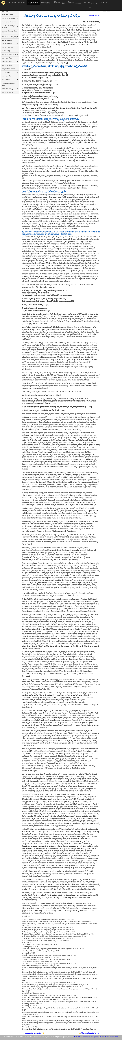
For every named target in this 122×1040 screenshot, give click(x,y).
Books (91, 2)
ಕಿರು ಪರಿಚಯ (10, 79)
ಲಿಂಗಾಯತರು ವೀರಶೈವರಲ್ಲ (10, 36)
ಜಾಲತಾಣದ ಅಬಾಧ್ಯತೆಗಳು (91, 1037)
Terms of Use (104, 1037)
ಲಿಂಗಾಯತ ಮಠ (10, 76)
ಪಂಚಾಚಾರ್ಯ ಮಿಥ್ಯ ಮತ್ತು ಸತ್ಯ (10, 32)
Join (90, 8)
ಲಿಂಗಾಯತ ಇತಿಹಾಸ (10, 15)
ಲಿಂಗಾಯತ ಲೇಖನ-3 (10, 65)
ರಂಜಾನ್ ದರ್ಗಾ (10, 72)
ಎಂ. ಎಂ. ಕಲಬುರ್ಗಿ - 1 (10, 40)
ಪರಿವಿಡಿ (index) (94, 15)
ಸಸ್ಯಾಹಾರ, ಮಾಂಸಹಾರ (10, 69)
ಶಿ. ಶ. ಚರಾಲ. (78, 1037)
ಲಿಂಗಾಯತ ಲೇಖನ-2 (10, 61)
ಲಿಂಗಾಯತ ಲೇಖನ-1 (10, 58)
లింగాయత (45, 2)
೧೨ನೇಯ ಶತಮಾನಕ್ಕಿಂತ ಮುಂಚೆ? (10, 26)
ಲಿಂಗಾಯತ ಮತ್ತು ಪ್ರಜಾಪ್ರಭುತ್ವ (32, 1033)
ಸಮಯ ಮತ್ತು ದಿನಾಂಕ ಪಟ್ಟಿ (10, 84)
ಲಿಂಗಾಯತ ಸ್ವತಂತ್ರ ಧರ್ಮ (10, 54)
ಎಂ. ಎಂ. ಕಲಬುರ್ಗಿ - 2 (10, 43)
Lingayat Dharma (16, 2)
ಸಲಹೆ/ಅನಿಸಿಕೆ (114, 1037)
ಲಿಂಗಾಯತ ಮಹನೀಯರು (10, 18)
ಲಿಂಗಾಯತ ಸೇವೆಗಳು (10, 92)
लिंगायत (59, 2)
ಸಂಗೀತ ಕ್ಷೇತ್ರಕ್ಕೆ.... (10, 51)
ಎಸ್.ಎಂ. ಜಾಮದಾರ (10, 47)
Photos (104, 2)
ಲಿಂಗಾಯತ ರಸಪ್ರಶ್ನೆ (10, 88)
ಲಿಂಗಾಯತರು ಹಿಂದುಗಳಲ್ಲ (10, 22)
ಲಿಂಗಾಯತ (33, 2)
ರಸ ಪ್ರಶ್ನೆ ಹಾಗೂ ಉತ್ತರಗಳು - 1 (90, 1033)
